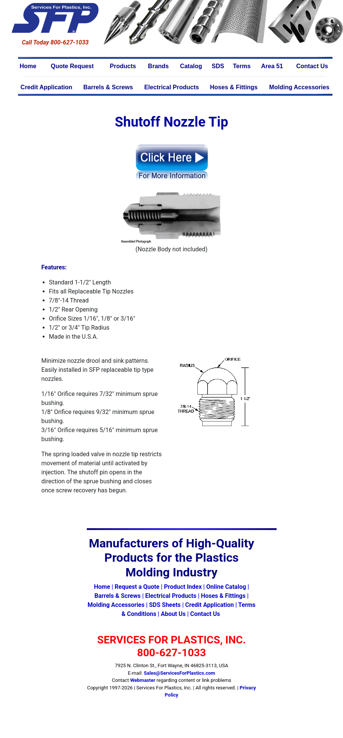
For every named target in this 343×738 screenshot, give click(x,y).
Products (123, 66)
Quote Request (72, 66)
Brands (158, 66)
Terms (242, 66)
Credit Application (46, 87)
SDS (218, 66)
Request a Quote (137, 586)
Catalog (191, 66)
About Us (173, 613)
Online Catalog (226, 586)
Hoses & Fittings (234, 87)
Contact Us (312, 66)
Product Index (182, 586)
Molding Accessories (299, 87)
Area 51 (272, 66)
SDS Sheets (165, 604)
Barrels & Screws (108, 87)
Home (28, 66)
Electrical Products (171, 87)
